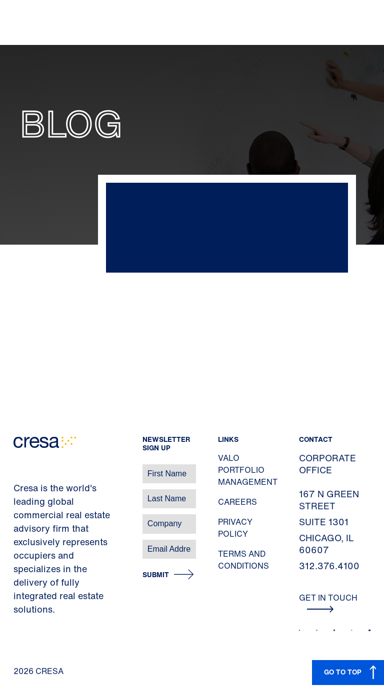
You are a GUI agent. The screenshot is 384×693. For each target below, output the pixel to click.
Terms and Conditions (243, 560)
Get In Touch (328, 602)
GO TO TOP (343, 672)
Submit (155, 575)
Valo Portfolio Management (248, 470)
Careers (237, 502)
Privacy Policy (235, 528)
